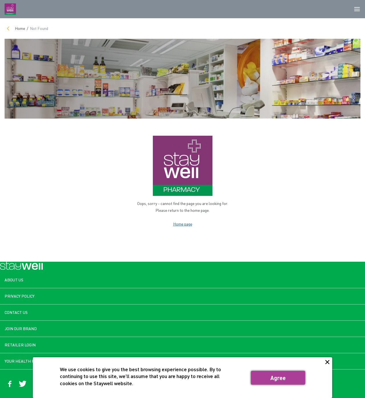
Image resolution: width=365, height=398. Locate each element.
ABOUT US (14, 279)
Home (20, 28)
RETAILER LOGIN (20, 344)
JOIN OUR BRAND (21, 328)
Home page (182, 224)
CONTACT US (16, 312)
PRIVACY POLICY (20, 296)
